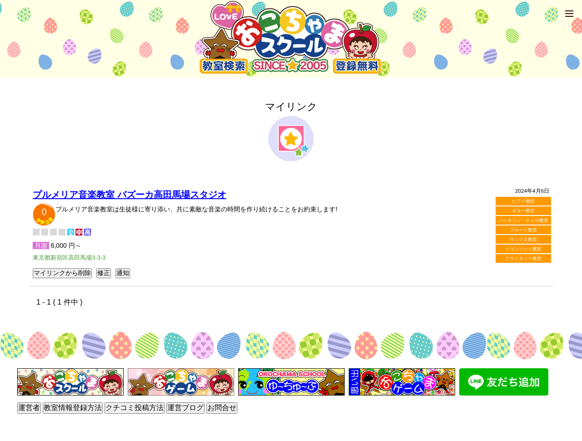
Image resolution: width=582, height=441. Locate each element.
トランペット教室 (523, 248)
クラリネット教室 (523, 258)
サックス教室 (523, 239)
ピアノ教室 (523, 201)
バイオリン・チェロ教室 (523, 220)
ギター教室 (523, 210)
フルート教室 (523, 229)
